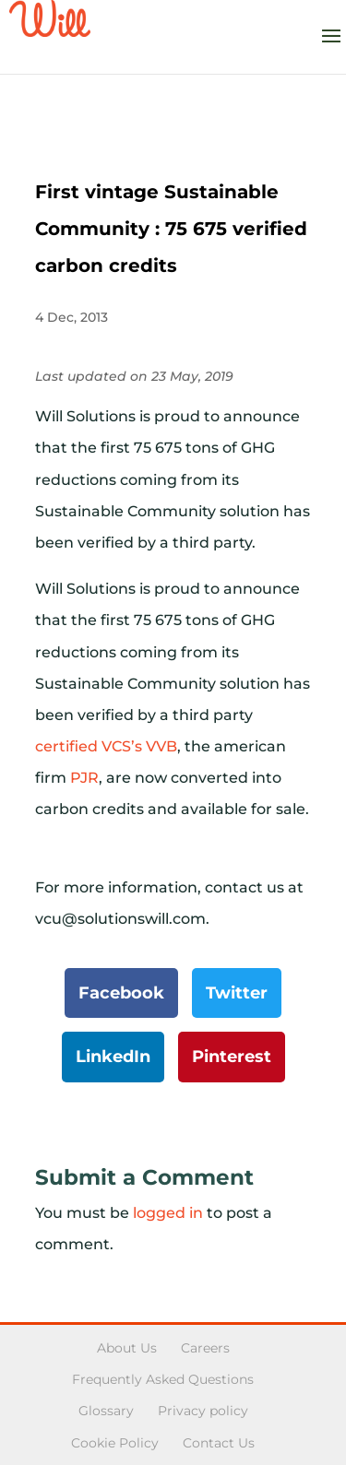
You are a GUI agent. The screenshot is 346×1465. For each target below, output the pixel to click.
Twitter (237, 993)
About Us (127, 1348)
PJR (84, 777)
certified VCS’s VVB (106, 746)
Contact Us (219, 1443)
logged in (168, 1213)
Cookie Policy (115, 1443)
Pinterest (231, 1056)
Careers (205, 1348)
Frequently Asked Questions (163, 1379)
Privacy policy (203, 1410)
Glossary (106, 1410)
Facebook (121, 993)
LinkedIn (113, 1056)
